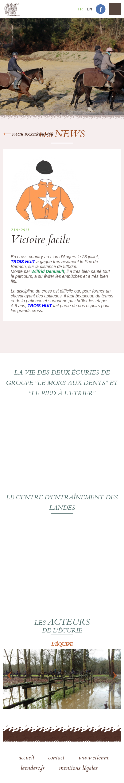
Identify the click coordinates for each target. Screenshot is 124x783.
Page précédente (28, 135)
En (89, 9)
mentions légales (78, 768)
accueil (27, 758)
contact (57, 758)
